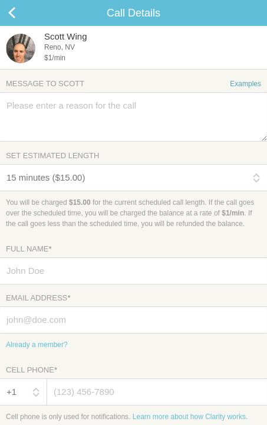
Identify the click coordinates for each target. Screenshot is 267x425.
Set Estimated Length (52, 155)
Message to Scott (133, 83)
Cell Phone (31, 369)
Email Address (38, 297)
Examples (245, 84)
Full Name (28, 248)
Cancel (23, 13)
